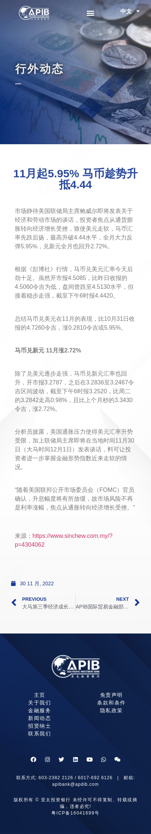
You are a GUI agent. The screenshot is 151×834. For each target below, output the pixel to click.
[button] (91, 13)
